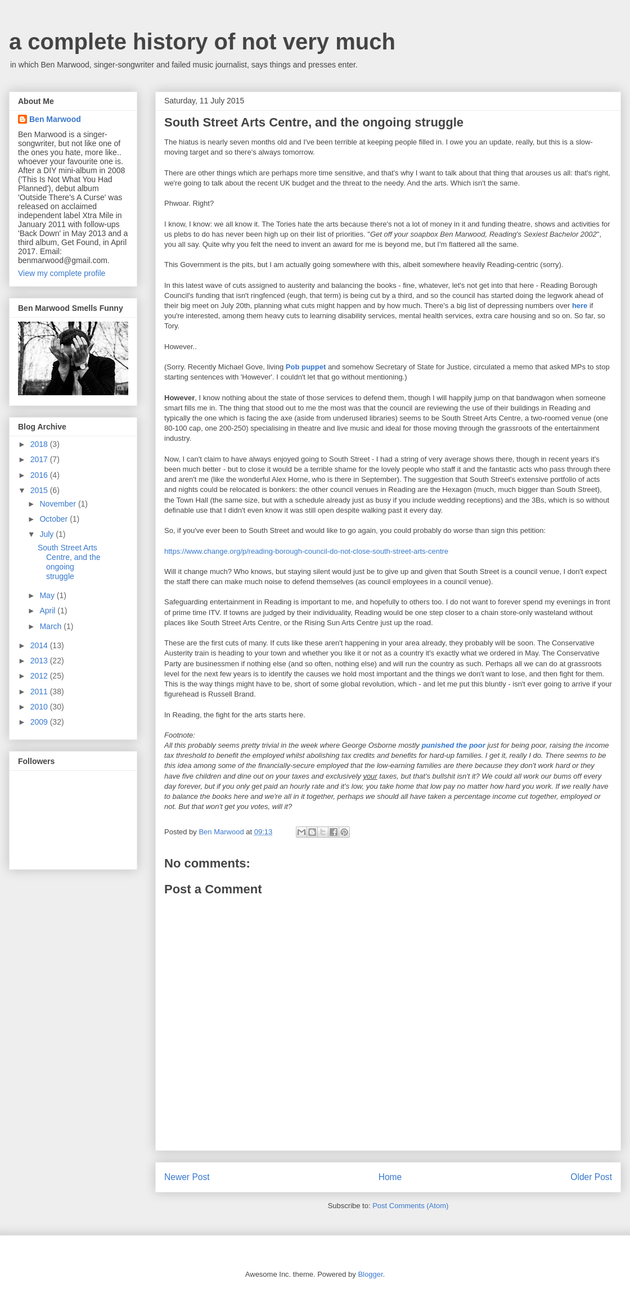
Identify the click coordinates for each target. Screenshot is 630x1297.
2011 (40, 691)
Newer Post (187, 1177)
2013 (40, 660)
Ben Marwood (55, 119)
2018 (40, 444)
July (47, 534)
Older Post (591, 1177)
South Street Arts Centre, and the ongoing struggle (69, 561)
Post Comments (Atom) (410, 1205)
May (47, 595)
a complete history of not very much (202, 41)
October (54, 518)
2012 (40, 675)
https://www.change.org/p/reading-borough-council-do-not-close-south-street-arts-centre (306, 551)
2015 (40, 490)
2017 (40, 459)
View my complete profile (61, 273)
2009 (40, 721)
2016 (40, 475)
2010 (40, 706)
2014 (40, 645)
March (51, 626)
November (58, 503)
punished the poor (453, 745)
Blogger (370, 1274)
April (48, 610)
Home (390, 1177)
